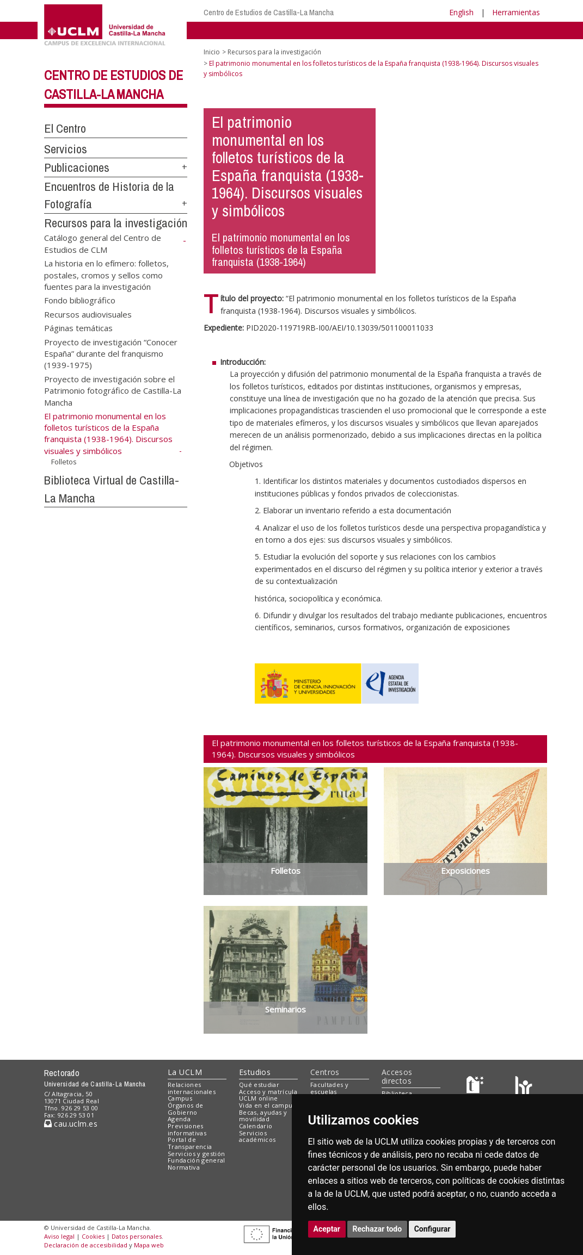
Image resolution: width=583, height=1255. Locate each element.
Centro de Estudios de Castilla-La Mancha (269, 12)
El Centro (65, 128)
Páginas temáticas (78, 327)
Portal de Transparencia (190, 1143)
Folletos (64, 462)
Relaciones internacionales (192, 1088)
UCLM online (258, 1098)
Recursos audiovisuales (88, 313)
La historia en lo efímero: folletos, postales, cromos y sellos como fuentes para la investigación (106, 275)
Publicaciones (76, 167)
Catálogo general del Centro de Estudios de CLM (102, 243)
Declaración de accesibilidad (85, 1245)
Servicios (65, 149)
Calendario (255, 1126)
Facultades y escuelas (329, 1088)
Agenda (179, 1119)
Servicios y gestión (196, 1154)
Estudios (255, 1072)
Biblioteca (397, 1093)
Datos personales (137, 1236)
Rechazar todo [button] (377, 1229)
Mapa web (149, 1245)
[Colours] (523, 1087)
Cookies (93, 1236)
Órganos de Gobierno (185, 1108)
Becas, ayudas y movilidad (263, 1115)
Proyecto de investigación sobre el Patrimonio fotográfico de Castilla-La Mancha (112, 390)
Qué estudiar (259, 1084)
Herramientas (516, 12)
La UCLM (185, 1072)
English (461, 12)
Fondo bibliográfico (79, 300)
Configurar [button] (432, 1229)
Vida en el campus (267, 1105)
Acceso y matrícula (268, 1092)
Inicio (212, 52)
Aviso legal (59, 1236)
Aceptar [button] (327, 1229)
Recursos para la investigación (115, 223)
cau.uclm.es (70, 1124)
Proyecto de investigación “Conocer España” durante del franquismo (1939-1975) (110, 353)
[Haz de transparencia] (477, 1087)
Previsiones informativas (187, 1129)
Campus (180, 1098)
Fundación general (196, 1160)
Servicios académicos (257, 1136)
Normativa (184, 1167)
